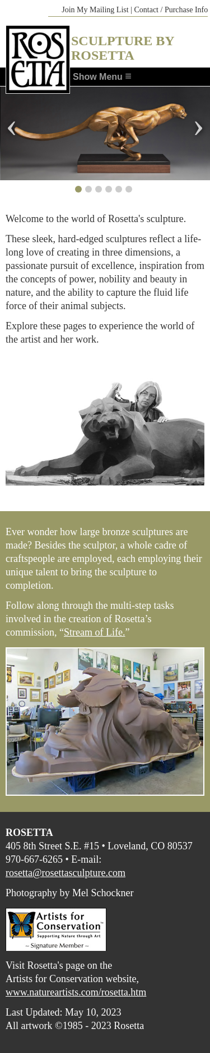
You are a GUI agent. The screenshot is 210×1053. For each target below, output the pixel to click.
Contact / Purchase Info (171, 10)
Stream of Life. (94, 632)
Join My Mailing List (95, 10)
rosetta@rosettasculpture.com (65, 872)
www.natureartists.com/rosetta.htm (76, 992)
